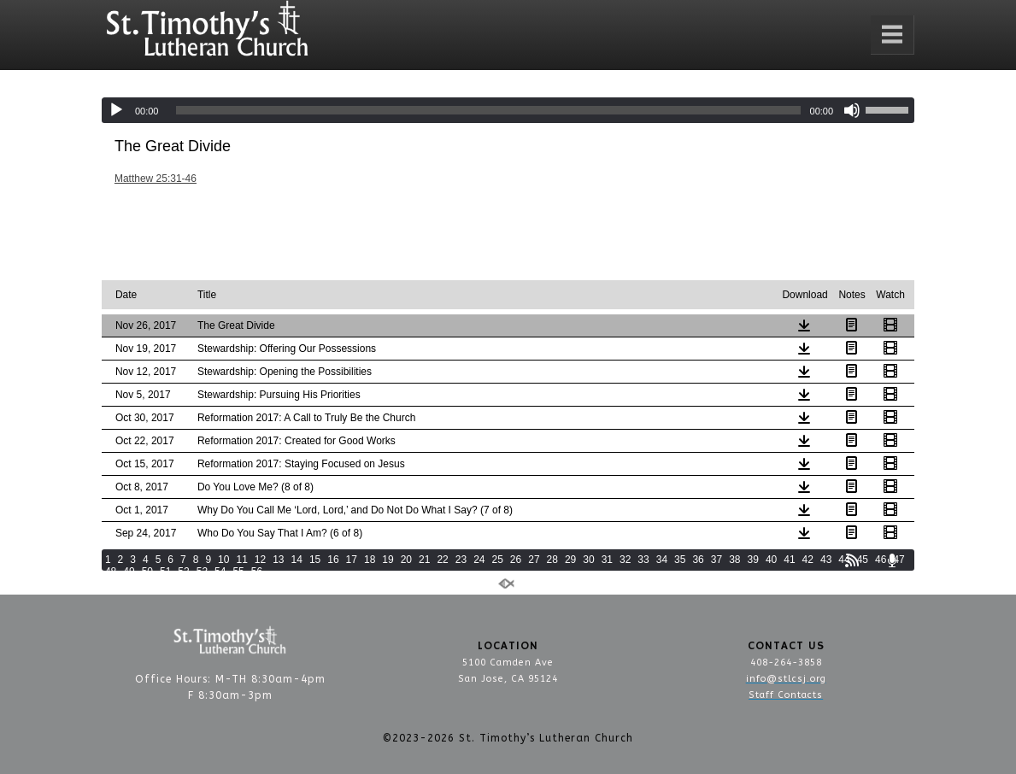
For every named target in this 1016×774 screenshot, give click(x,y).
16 (332, 560)
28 (552, 560)
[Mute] (851, 110)
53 (202, 572)
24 (479, 560)
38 (734, 560)
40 (771, 560)
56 (256, 572)
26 (515, 560)
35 (679, 560)
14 (296, 560)
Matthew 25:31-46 (156, 179)
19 (387, 560)
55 (238, 572)
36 (697, 560)
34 (661, 560)
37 (716, 560)
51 (165, 572)
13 (278, 560)
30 (588, 560)
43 (825, 560)
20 (406, 560)
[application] (508, 110)
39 (753, 560)
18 (369, 560)
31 (607, 560)
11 (241, 560)
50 (147, 572)
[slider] (488, 110)
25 (496, 560)
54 (220, 572)
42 (807, 560)
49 (128, 572)
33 (643, 560)
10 (223, 560)
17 (351, 560)
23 (461, 560)
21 (424, 560)
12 (260, 560)
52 (183, 572)
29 (570, 560)
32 (625, 560)
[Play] (116, 110)
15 (314, 560)
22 (442, 560)
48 (110, 572)
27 (533, 560)
